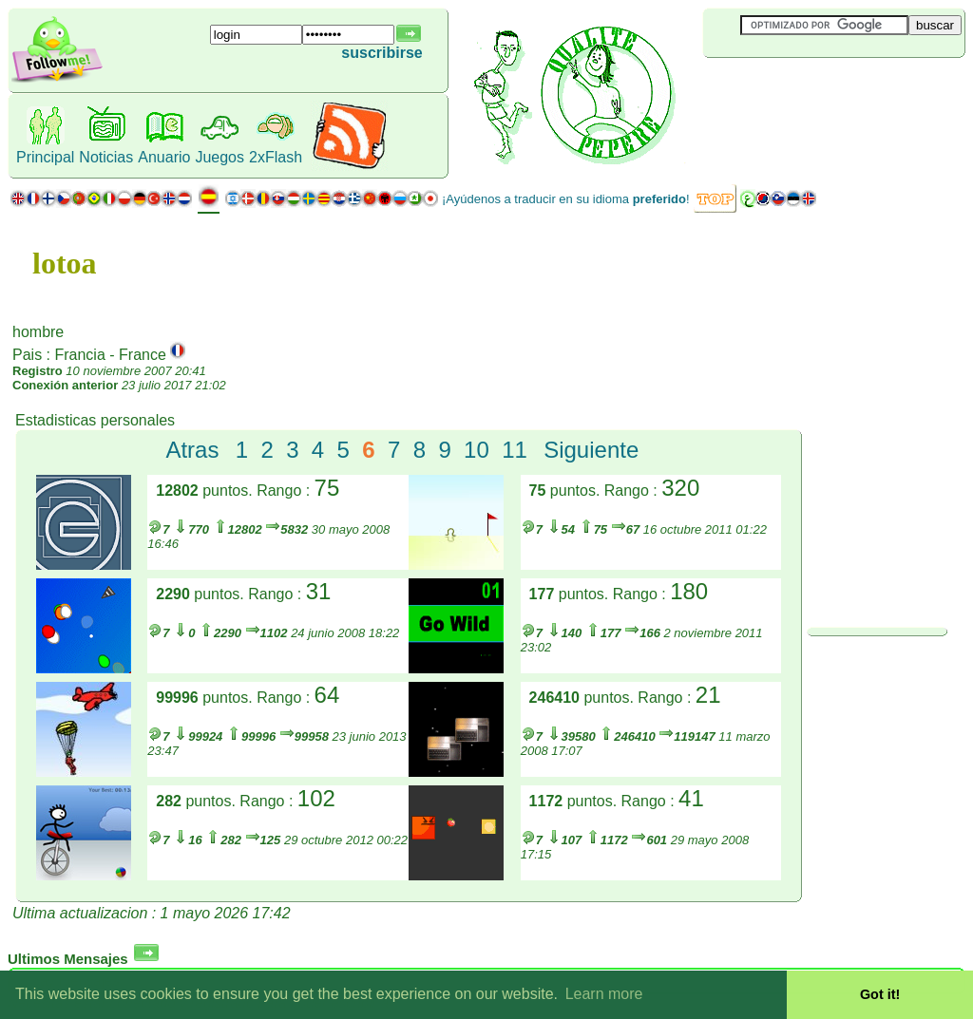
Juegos (219, 157)
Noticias (106, 157)
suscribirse (381, 53)
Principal (45, 157)
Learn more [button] (604, 994)
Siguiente (591, 449)
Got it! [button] (880, 994)
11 (514, 449)
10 (476, 449)
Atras (192, 449)
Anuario (164, 157)
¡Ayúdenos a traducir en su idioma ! (566, 199)
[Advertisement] (816, 89)
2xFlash (275, 157)
